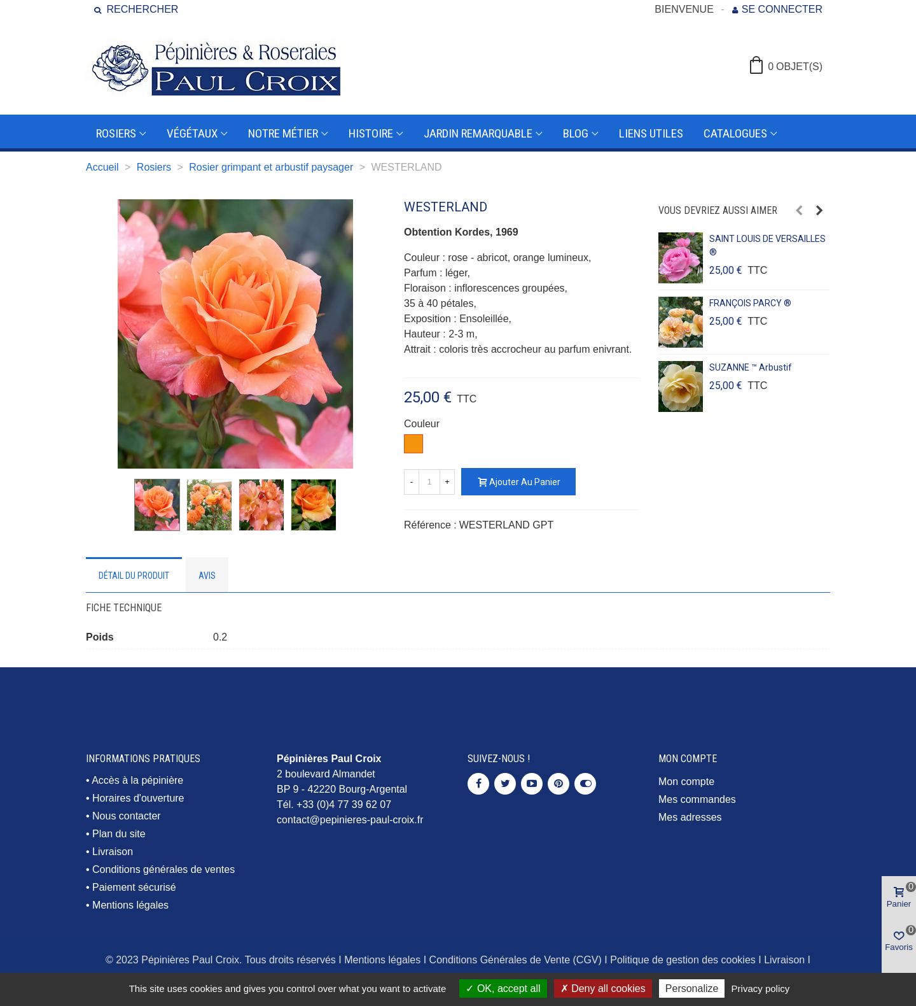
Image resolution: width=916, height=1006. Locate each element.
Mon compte (686, 781)
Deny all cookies (603, 988)
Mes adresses (690, 817)
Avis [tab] (207, 575)
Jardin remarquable (478, 133)
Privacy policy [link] (761, 988)
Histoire (371, 133)
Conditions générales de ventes (163, 869)
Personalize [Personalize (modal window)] (692, 988)
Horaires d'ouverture (138, 798)
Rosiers (116, 133)
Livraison (112, 851)
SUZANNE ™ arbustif (750, 367)
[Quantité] (429, 482)
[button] (798, 210)
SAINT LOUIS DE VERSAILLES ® (767, 245)
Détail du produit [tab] (134, 575)
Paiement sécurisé (134, 887)
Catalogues (735, 133)
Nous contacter (126, 816)
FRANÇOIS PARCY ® (750, 303)
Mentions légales (130, 905)
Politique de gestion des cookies (683, 959)
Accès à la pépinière (137, 780)
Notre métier (283, 133)
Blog (575, 133)
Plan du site (119, 833)
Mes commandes (697, 799)
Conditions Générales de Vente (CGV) (515, 959)
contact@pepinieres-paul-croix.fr (350, 819)
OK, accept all (503, 988)
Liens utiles (651, 133)
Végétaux (192, 133)
